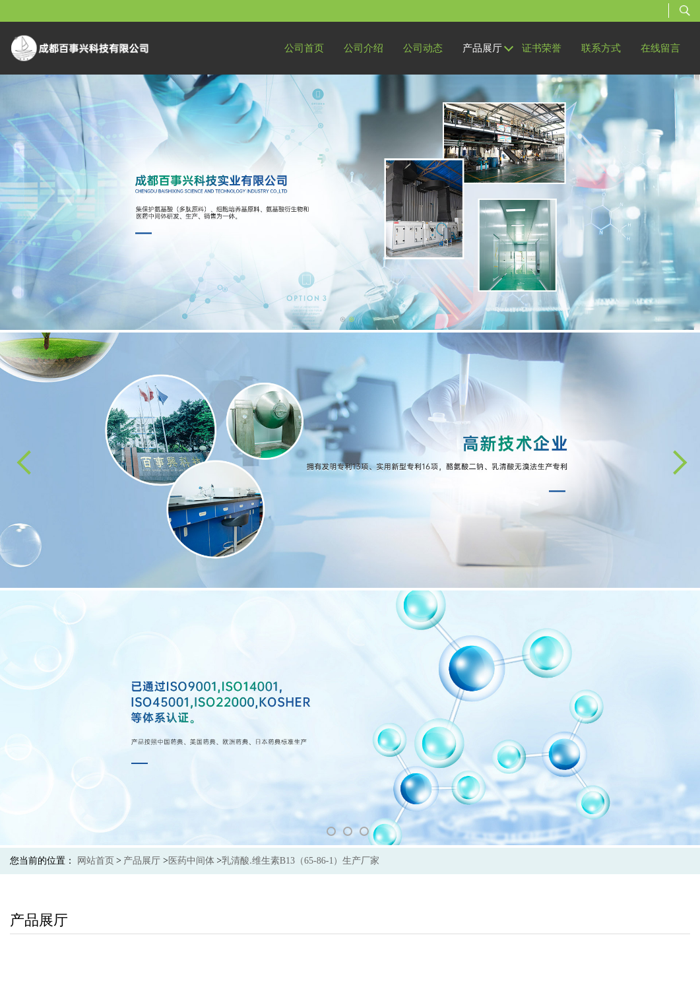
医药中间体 (191, 861)
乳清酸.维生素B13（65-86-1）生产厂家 (300, 861)
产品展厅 (141, 861)
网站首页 (95, 861)
